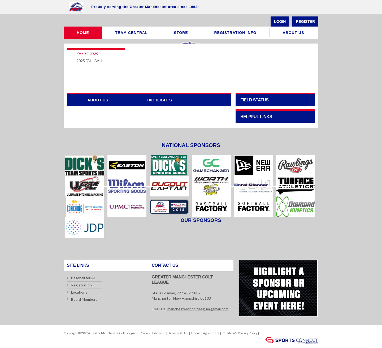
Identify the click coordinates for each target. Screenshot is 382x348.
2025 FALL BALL (89, 60)
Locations (79, 292)
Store (181, 33)
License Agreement (205, 333)
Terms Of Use (178, 333)
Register (305, 21)
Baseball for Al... (84, 278)
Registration (81, 285)
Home (83, 33)
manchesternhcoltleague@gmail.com (197, 309)
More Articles (191, 78)
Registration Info (235, 33)
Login (280, 21)
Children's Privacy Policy (240, 333)
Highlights (159, 100)
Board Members (84, 299)
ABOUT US (97, 100)
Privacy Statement (153, 333)
